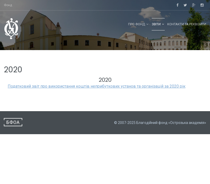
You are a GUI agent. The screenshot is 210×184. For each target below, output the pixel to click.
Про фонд (136, 24)
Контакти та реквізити (186, 24)
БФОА (13, 122)
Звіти (156, 24)
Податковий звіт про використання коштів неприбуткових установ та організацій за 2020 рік (96, 86)
